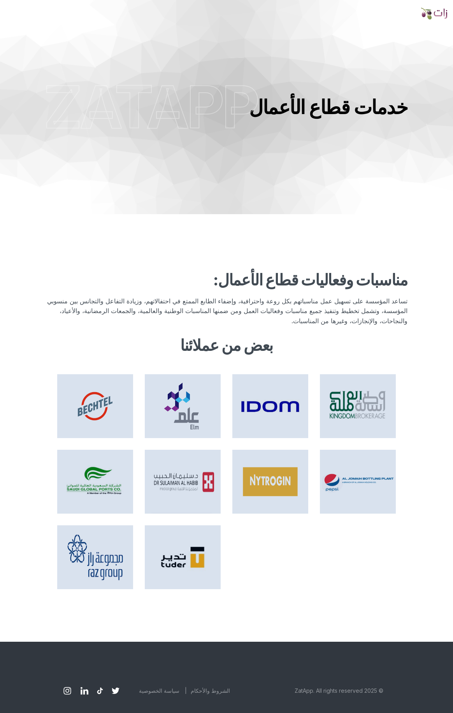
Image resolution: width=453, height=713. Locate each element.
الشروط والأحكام (210, 690)
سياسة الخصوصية (159, 690)
